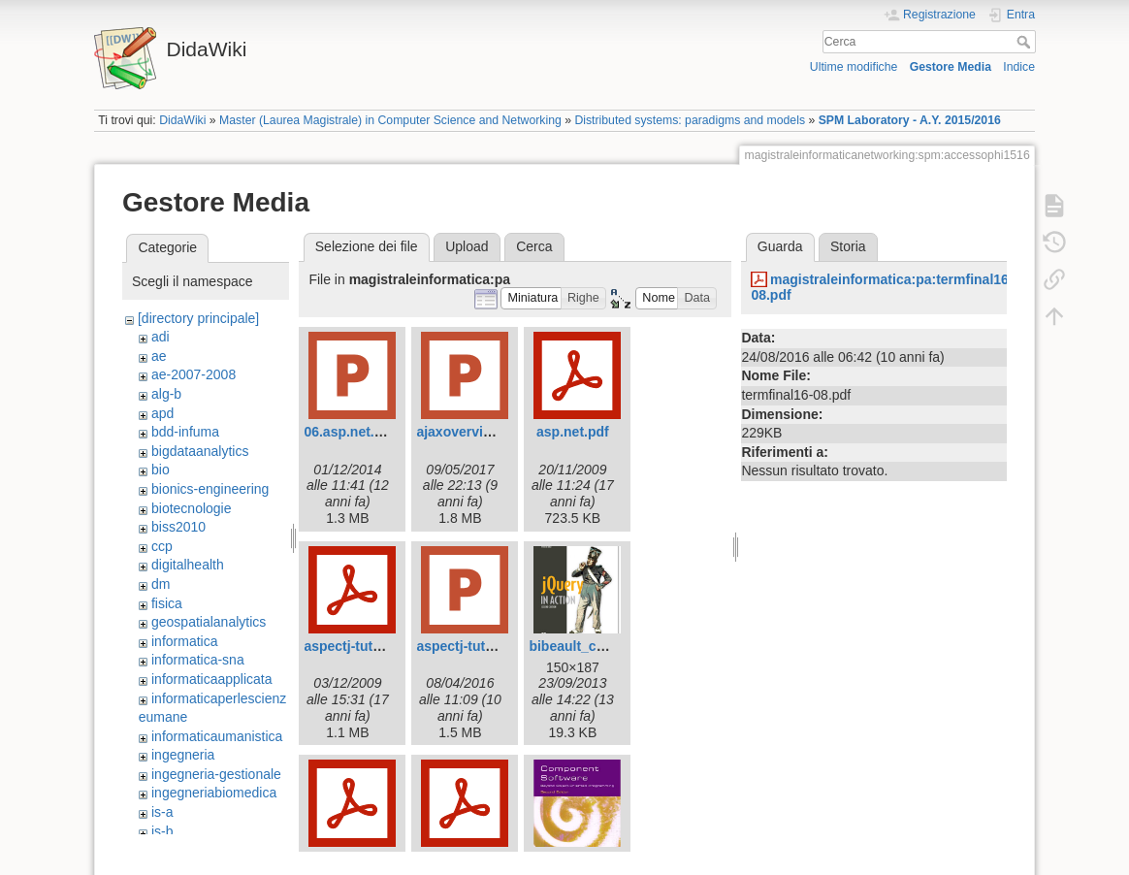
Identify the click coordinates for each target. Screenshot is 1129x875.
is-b (162, 831)
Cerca (1025, 42)
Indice (1019, 67)
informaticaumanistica (216, 736)
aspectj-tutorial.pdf (365, 646)
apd (162, 413)
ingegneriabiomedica (213, 792)
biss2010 (178, 527)
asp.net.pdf (572, 431)
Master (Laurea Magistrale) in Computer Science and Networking (390, 120)
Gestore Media (950, 67)
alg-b (166, 394)
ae (159, 356)
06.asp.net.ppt (349, 431)
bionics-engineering (210, 489)
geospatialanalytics (208, 622)
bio (160, 469)
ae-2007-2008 (193, 374)
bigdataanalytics (199, 451)
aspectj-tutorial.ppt (477, 646)
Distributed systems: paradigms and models (689, 120)
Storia (848, 246)
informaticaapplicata (212, 679)
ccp (162, 546)
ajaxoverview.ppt (470, 431)
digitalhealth (187, 564)
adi (160, 336)
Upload (466, 246)
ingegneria (182, 754)
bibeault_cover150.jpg (600, 646)
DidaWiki (182, 120)
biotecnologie (191, 508)
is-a (162, 812)
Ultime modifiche (854, 67)
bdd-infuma (185, 431)
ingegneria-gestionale (216, 774)
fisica (166, 603)
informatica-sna (197, 659)
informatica (184, 641)
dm (160, 584)
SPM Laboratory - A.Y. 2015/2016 (910, 120)
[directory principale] (198, 318)
